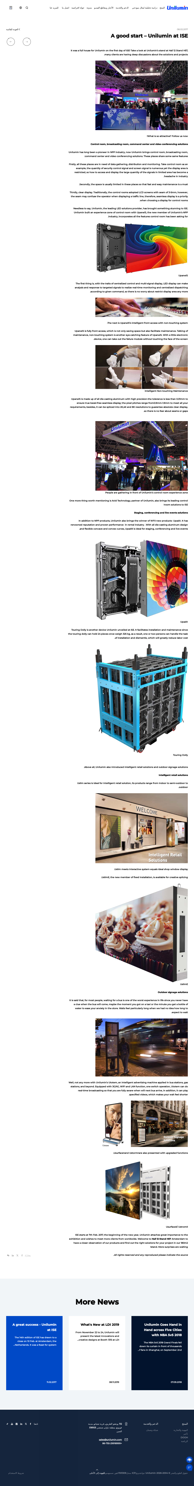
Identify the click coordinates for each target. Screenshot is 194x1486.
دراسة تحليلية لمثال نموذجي (144, 7)
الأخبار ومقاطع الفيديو (103, 7)
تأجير (185, 1444)
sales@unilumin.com (110, 1450)
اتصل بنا (65, 7)
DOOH (184, 1447)
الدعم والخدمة (122, 7)
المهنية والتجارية (181, 1440)
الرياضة (184, 1451)
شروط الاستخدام (16, 1483)
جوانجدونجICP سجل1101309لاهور (129, 1483)
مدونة (89, 7)
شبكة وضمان (152, 1440)
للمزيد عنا (54, 7)
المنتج (162, 7)
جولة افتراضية (77, 7)
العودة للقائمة (13, 29)
